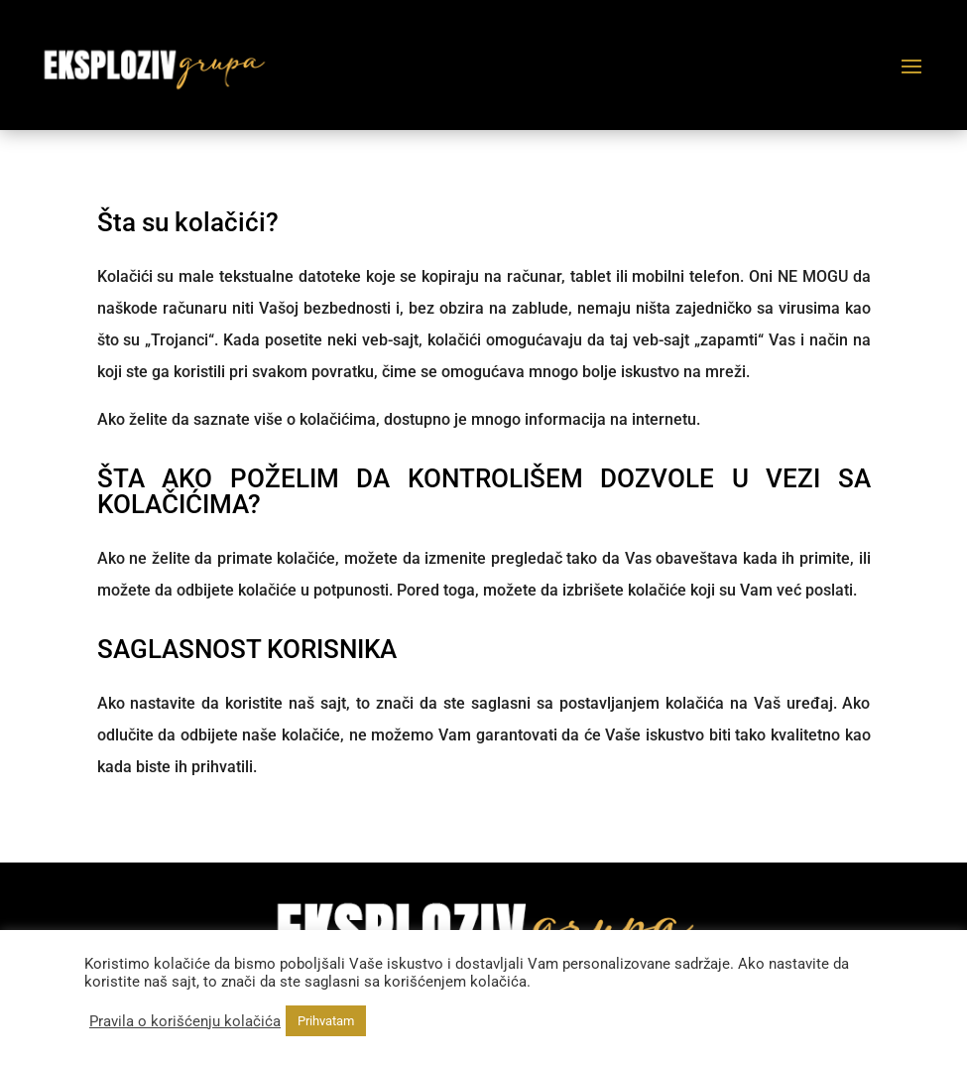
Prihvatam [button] (326, 1020)
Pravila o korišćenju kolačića (185, 1021)
